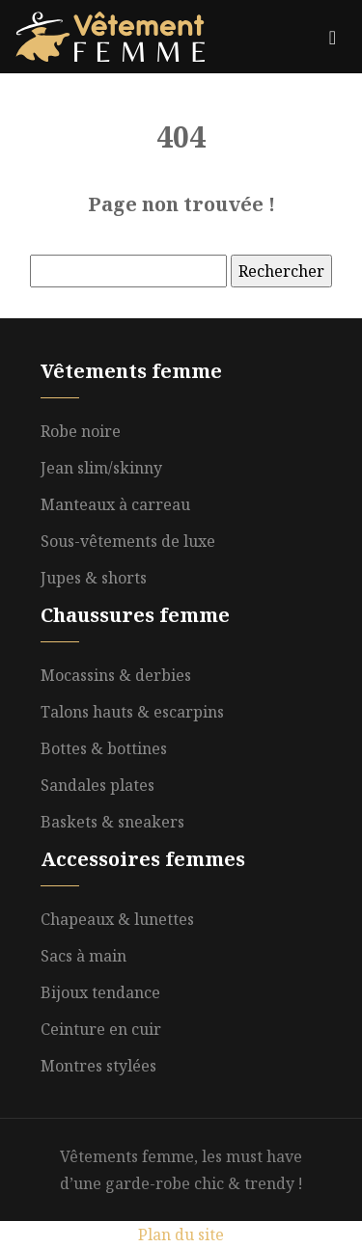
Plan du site (181, 1234)
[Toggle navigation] (333, 37)
